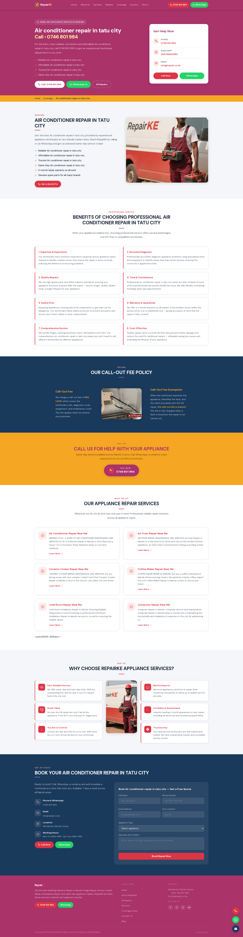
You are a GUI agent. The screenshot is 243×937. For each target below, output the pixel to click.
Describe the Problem (129, 835)
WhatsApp (192, 75)
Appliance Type (126, 823)
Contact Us (127, 916)
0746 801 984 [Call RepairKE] (178, 4)
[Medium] (189, 907)
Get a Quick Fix (48, 184)
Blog (124, 921)
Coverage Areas (129, 911)
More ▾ (145, 4)
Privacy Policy (202, 932)
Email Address (125, 809)
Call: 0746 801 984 (49, 84)
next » (57, 636)
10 (52, 636)
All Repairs (102, 84)
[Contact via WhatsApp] (235, 919)
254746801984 (169, 54)
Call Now (165, 75)
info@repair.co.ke (170, 65)
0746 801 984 (168, 43)
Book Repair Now (161, 856)
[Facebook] (170, 907)
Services (97, 4)
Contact (134, 4)
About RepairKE (129, 895)
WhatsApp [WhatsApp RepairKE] (199, 4)
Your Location (168, 809)
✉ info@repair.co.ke (177, 896)
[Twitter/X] (176, 907)
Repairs (109, 4)
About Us (85, 4)
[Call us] (235, 910)
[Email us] (235, 928)
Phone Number (169, 795)
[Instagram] (182, 907)
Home (74, 4)
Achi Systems (94, 932)
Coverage (121, 4)
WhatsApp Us (78, 84)
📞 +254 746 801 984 (178, 893)
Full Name (123, 795)
